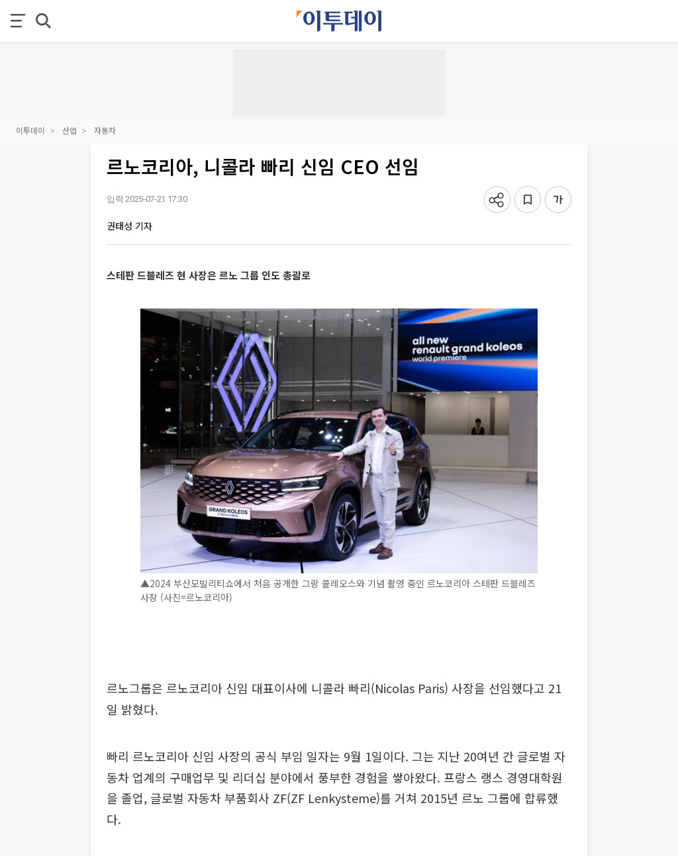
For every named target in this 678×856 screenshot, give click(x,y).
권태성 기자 (129, 225)
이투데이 (30, 130)
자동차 (105, 130)
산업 (69, 130)
